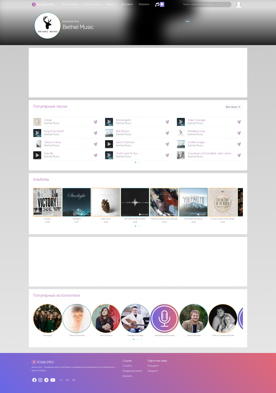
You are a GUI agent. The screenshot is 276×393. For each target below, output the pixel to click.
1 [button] (136, 163)
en (74, 380)
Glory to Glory (52, 142)
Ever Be (48, 153)
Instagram (153, 366)
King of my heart (54, 131)
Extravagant (123, 120)
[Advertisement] (134, 72)
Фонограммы (70, 4)
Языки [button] (110, 4)
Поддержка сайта (132, 371)
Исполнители (92, 4)
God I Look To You (126, 153)
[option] (66, 137)
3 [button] (142, 340)
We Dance (122, 131)
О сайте (127, 366)
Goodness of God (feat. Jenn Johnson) (211, 153)
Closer (48, 120)
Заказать (144, 4)
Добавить (127, 4)
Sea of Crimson (125, 142)
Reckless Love (196, 131)
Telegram (152, 371)
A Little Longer (196, 142)
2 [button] (140, 163)
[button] (187, 21)
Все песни (233, 107)
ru (61, 380)
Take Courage (196, 120)
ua (67, 380)
